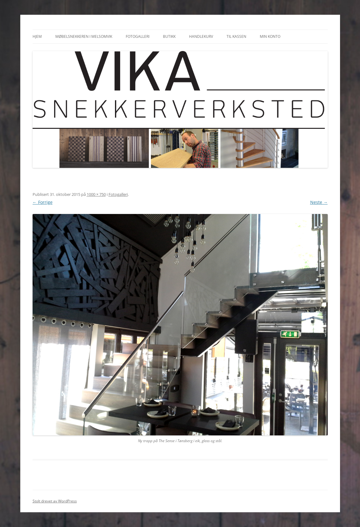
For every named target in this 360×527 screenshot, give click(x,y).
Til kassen (236, 36)
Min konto (270, 36)
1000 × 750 (96, 194)
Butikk (169, 36)
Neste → (319, 202)
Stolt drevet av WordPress (55, 501)
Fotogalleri (137, 36)
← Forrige (43, 202)
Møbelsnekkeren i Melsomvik (83, 36)
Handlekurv (201, 36)
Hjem (37, 36)
